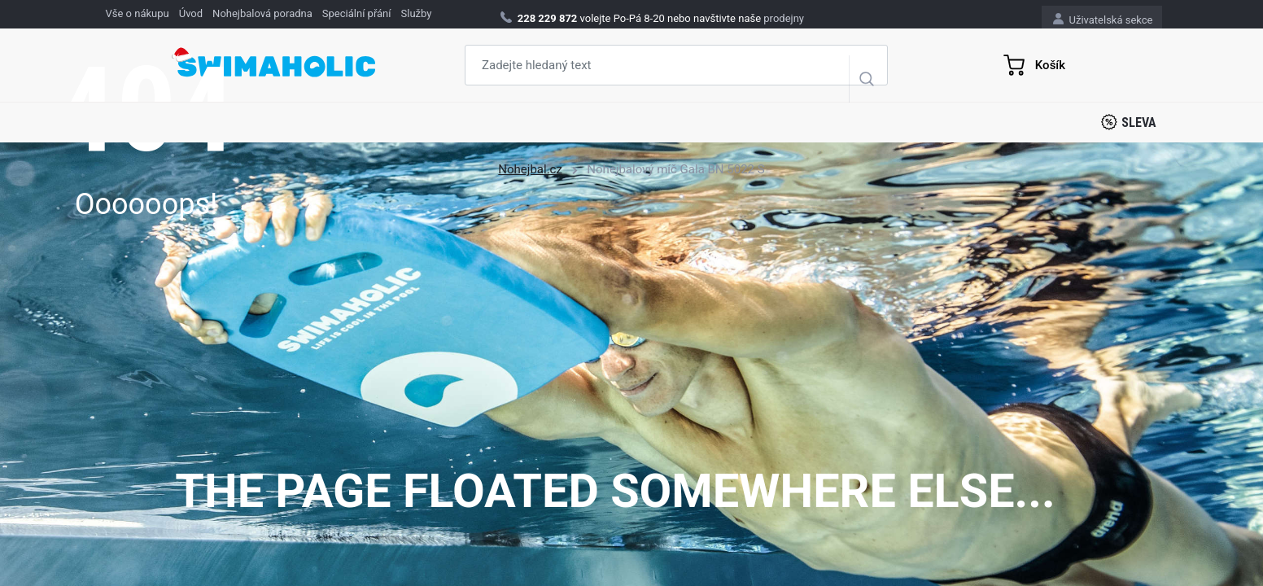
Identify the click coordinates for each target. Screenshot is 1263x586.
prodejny (783, 18)
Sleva (1128, 122)
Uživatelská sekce (1102, 19)
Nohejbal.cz (530, 169)
